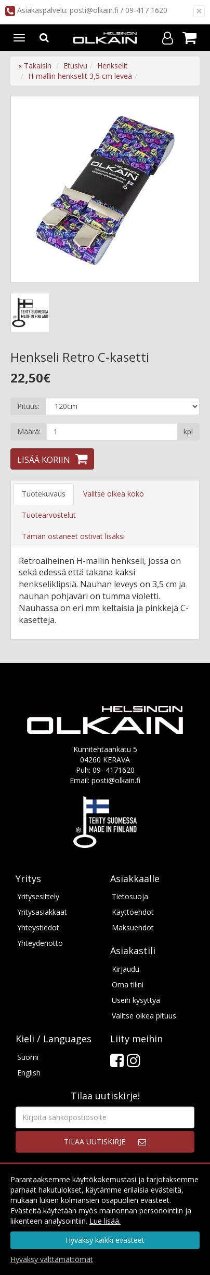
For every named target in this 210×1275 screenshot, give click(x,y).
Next (181, 189)
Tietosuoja (130, 896)
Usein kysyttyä (136, 1000)
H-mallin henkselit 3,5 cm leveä (80, 76)
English (29, 1073)
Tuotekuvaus (43, 494)
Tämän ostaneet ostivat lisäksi (73, 536)
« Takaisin (34, 65)
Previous (29, 189)
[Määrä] (112, 432)
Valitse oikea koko (113, 494)
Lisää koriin (43, 459)
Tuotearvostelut (49, 515)
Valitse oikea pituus (144, 1016)
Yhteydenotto (40, 943)
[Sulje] (199, 11)
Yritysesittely (38, 896)
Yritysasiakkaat (42, 912)
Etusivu (75, 65)
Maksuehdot (133, 927)
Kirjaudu (125, 969)
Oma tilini (127, 984)
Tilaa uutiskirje (94, 1141)
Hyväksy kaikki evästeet (105, 1240)
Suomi (27, 1057)
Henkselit (112, 65)
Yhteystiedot (38, 927)
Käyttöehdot (133, 912)
